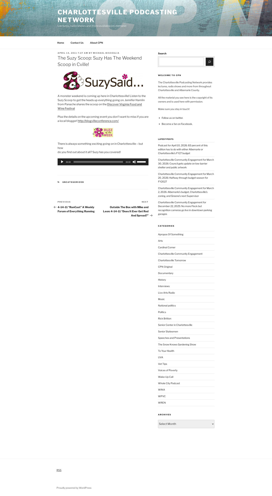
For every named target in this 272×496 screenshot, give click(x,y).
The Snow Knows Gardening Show (177, 344)
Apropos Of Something (170, 234)
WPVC (162, 396)
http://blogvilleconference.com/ (98, 121)
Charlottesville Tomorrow (172, 260)
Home (60, 42)
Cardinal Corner (166, 247)
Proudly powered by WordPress (74, 487)
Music (161, 299)
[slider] (98, 162)
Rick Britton (164, 318)
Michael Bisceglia (106, 53)
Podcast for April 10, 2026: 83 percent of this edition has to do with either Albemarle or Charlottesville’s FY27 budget (183, 149)
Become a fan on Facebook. (177, 123)
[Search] (210, 61)
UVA (160, 357)
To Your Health (166, 350)
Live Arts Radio (166, 292)
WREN (162, 402)
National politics (167, 305)
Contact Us (77, 42)
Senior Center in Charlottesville (175, 324)
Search (162, 53)
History (162, 279)
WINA (161, 389)
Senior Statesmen (168, 331)
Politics (162, 312)
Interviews (164, 286)
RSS (59, 470)
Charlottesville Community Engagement (180, 253)
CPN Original (165, 266)
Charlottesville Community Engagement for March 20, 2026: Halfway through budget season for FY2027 (186, 177)
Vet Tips (162, 363)
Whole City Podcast (169, 383)
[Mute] (134, 162)
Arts (160, 240)
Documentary (165, 273)
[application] (103, 161)
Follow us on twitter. (172, 117)
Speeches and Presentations (174, 337)
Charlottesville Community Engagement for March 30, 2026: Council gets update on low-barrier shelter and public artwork (186, 163)
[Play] (62, 162)
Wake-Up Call (165, 376)
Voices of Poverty (167, 370)
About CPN (96, 42)
